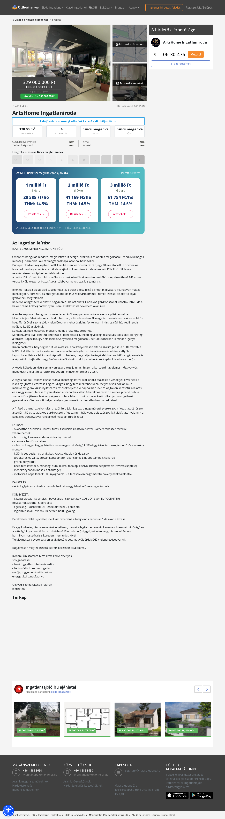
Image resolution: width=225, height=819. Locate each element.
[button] (8, 811)
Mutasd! (196, 54)
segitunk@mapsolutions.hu (142, 770)
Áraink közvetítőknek (77, 781)
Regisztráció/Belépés (199, 7)
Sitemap (156, 815)
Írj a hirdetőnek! (180, 64)
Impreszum (43, 815)
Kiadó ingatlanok (76, 7)
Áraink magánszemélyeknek (30, 781)
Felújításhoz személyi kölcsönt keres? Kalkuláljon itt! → (78, 121)
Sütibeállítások (168, 815)
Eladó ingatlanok (52, 7)
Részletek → (36, 214)
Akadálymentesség (141, 815)
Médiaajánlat (95, 815)
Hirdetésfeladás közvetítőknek (82, 785)
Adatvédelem (80, 815)
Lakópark (106, 7)
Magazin (120, 7)
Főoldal (56, 20)
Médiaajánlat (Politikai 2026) (116, 815)
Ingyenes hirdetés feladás (164, 7)
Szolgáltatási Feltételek (62, 815)
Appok (133, 7)
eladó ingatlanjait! (61, 691)
